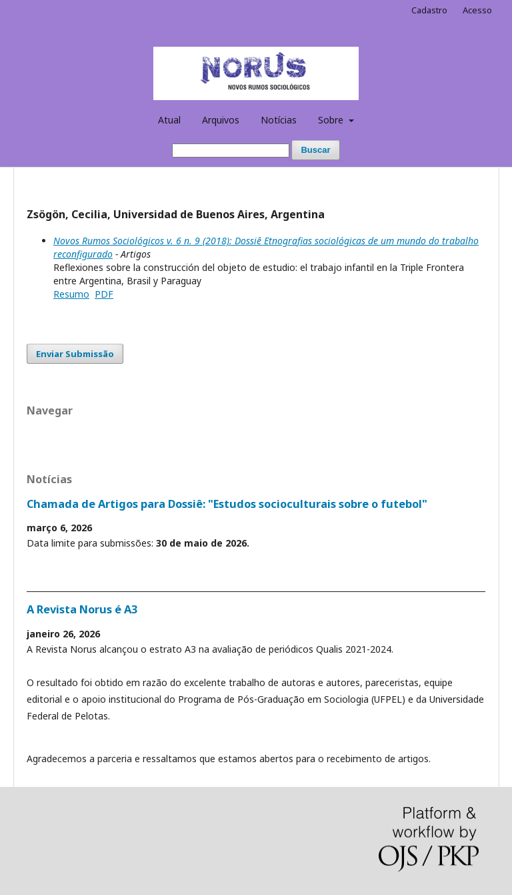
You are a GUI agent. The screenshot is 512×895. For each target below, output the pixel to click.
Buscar (315, 150)
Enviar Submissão (75, 354)
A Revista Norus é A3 (82, 609)
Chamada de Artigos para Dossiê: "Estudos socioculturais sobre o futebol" (227, 504)
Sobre (332, 119)
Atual (169, 119)
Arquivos (220, 119)
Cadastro (429, 10)
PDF (104, 294)
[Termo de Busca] (230, 150)
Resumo (71, 294)
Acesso (477, 10)
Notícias (279, 119)
